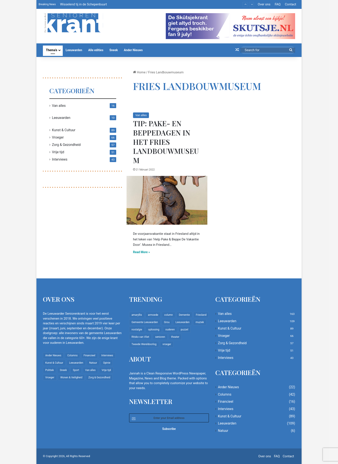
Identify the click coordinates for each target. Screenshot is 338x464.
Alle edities (95, 50)
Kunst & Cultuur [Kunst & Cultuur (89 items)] (54, 362)
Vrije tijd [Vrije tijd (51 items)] (106, 370)
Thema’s (51, 50)
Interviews (59, 159)
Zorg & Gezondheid (66, 145)
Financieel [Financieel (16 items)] (89, 355)
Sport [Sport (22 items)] (76, 370)
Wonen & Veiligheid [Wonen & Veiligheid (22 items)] (71, 377)
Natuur (223, 431)
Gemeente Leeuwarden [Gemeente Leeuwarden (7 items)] (144, 322)
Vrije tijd (58, 152)
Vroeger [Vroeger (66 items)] (49, 377)
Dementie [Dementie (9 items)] (184, 314)
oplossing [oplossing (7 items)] (153, 329)
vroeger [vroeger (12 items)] (167, 344)
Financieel (225, 401)
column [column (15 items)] (168, 314)
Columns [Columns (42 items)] (72, 355)
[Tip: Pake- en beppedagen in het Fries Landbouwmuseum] (167, 200)
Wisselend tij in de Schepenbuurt (83, 4)
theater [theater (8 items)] (175, 336)
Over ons (264, 4)
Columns (224, 394)
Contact (290, 4)
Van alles (141, 115)
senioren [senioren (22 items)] (160, 336)
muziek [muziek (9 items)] (200, 322)
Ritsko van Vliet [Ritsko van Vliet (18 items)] (140, 336)
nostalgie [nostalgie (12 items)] (136, 329)
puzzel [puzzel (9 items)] (184, 329)
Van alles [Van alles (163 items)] (90, 370)
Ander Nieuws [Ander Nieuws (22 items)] (53, 355)
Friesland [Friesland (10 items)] (201, 314)
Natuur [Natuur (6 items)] (93, 362)
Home (139, 72)
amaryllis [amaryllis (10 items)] (136, 314)
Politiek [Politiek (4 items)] (49, 370)
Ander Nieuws (133, 50)
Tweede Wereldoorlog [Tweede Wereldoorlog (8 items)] (143, 344)
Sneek (113, 50)
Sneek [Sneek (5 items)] (63, 370)
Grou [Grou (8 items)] (167, 322)
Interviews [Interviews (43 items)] (107, 355)
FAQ (277, 4)
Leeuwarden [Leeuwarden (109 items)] (76, 362)
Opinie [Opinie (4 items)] (106, 362)
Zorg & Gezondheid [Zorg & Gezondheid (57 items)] (99, 377)
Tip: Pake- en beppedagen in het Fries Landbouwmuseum (166, 141)
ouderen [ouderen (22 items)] (170, 329)
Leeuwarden (74, 50)
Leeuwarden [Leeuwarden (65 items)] (182, 322)
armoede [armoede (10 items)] (153, 314)
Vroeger (58, 137)
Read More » (141, 252)
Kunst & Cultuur (63, 130)
